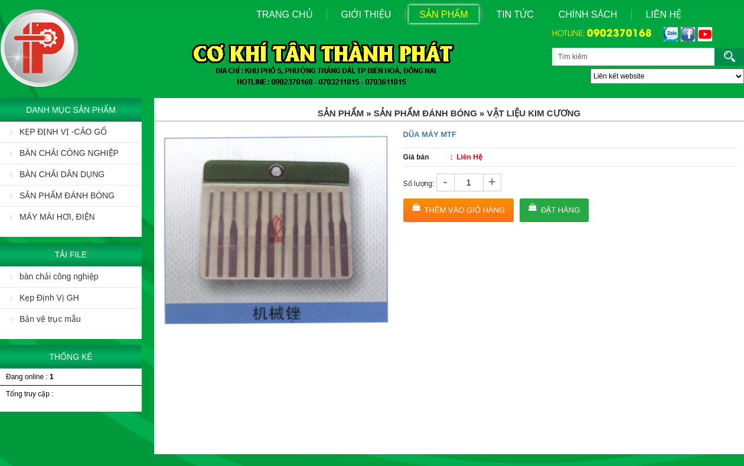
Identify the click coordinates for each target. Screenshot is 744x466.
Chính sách (588, 14)
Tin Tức (515, 14)
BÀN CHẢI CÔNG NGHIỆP (64, 153)
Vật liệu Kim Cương (534, 113)
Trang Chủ (284, 14)
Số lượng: (419, 184)
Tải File (71, 254)
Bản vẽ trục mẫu (45, 319)
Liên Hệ (663, 14)
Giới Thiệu (366, 14)
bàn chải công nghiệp (54, 276)
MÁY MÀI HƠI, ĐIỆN (52, 216)
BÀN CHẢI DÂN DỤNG (57, 174)
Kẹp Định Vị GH (44, 297)
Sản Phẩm (443, 14)
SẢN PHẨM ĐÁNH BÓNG (62, 195)
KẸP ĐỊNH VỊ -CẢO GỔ (58, 131)
